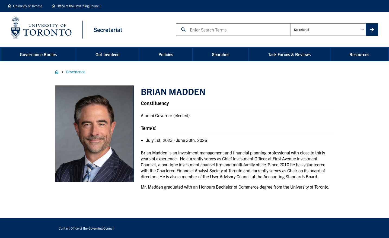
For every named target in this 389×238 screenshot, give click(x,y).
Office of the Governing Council (78, 6)
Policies (165, 54)
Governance (75, 71)
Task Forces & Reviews (289, 54)
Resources (359, 54)
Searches (220, 54)
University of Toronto (27, 6)
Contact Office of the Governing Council (86, 228)
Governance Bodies (38, 54)
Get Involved (107, 54)
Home (56, 71)
